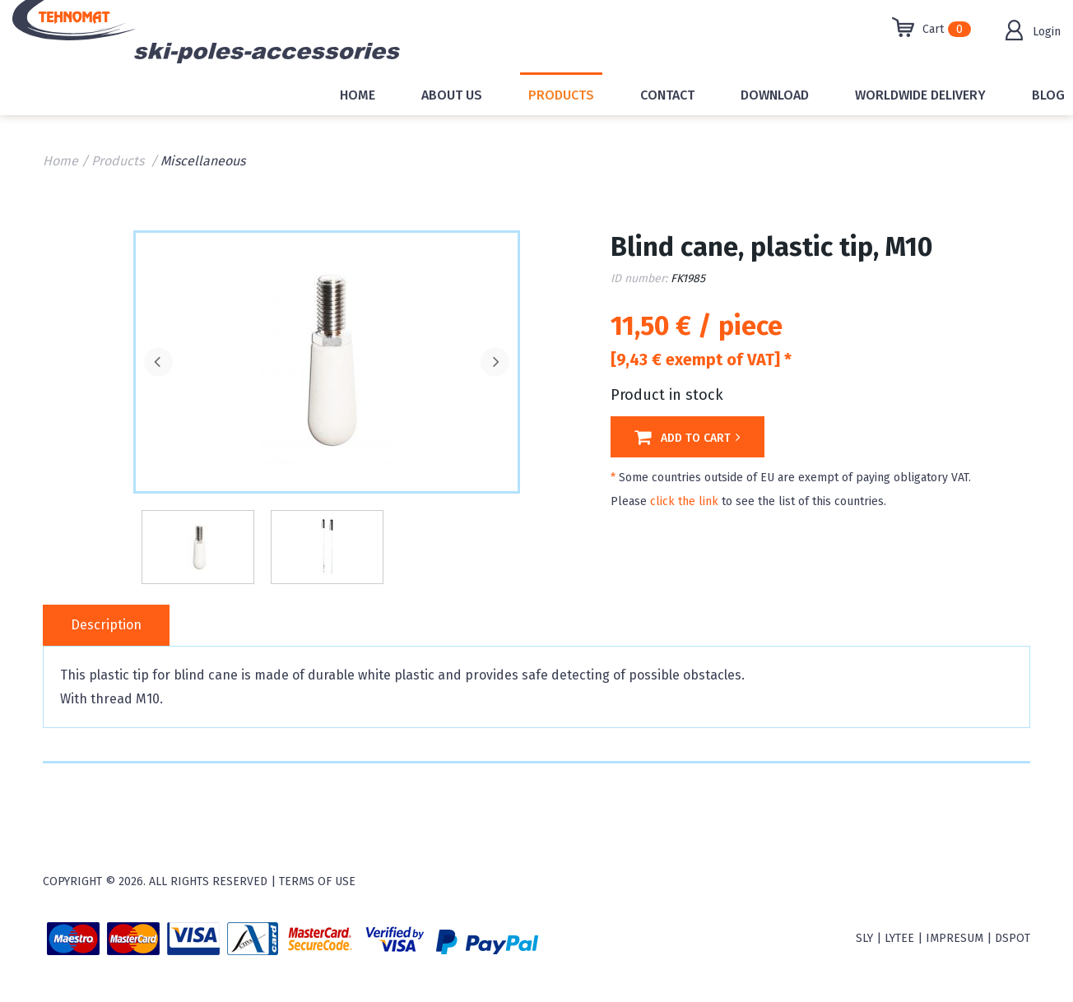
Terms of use (317, 881)
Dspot (1012, 938)
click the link (684, 501)
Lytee (899, 938)
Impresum (954, 938)
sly (864, 938)
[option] (327, 360)
